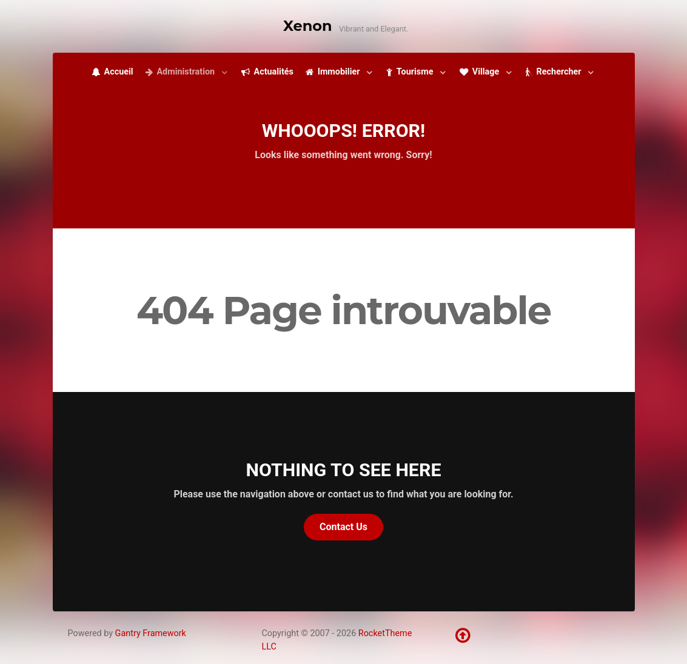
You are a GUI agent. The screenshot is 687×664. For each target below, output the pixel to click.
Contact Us (343, 527)
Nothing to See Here (343, 469)
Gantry (150, 633)
